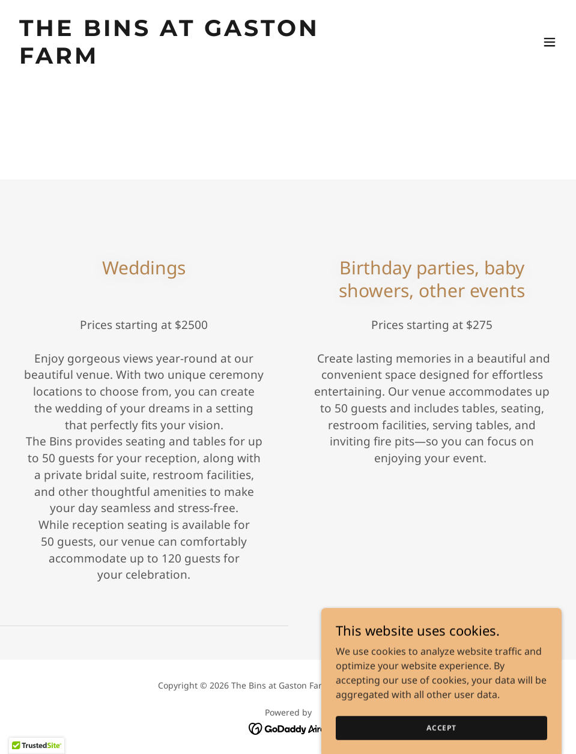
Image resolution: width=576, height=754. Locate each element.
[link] (206, 60)
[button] (550, 42)
